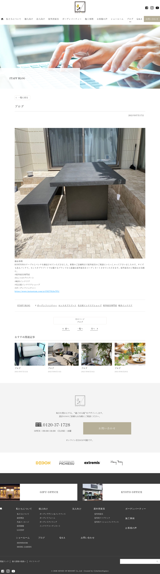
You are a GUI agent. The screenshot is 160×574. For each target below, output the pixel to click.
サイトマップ (34, 561)
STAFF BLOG (23, 305)
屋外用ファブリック (102, 518)
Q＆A (139, 19)
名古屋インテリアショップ (90, 305)
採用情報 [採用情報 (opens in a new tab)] (20, 526)
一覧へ (80, 329)
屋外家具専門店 (110, 305)
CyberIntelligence (101, 571)
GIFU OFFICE (49, 492)
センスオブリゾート (67, 305)
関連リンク (4, 561)
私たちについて (13, 19)
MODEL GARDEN (24, 547)
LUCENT (20, 530)
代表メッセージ (23, 522)
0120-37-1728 (56, 425)
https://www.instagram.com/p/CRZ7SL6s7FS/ (37, 291)
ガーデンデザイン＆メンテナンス (53, 514)
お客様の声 (102, 19)
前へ (67, 329)
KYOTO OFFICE (131, 492)
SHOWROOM (22, 543)
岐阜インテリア (125, 305)
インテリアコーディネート (50, 526)
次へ (93, 329)
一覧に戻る (23, 97)
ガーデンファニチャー (47, 305)
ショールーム (117, 19)
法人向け (40, 19)
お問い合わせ (151, 19)
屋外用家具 (53, 19)
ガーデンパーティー (72, 19)
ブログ (130, 19)
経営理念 (20, 518)
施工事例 (89, 19)
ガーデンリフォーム (47, 518)
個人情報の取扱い (19, 561)
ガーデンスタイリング (48, 522)
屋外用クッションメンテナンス (106, 522)
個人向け (29, 19)
